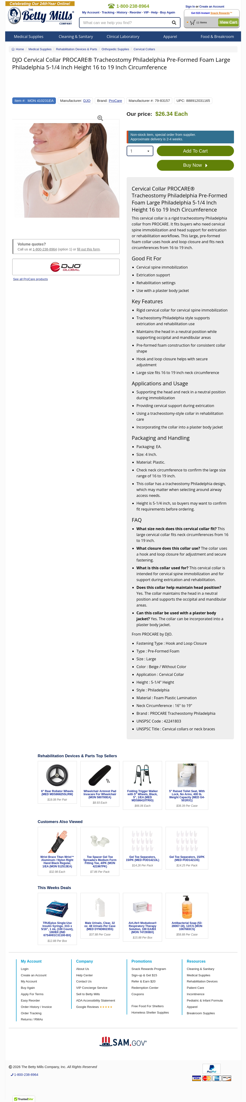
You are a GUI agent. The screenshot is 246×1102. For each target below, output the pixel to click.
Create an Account (211, 6)
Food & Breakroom (217, 36)
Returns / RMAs (32, 1019)
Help (154, 12)
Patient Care (195, 988)
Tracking (108, 12)
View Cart (228, 22)
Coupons (138, 994)
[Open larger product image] (66, 170)
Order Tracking (31, 1013)
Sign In (190, 6)
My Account (90, 12)
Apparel (170, 36)
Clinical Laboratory (123, 36)
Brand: (102, 101)
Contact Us (84, 981)
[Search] (174, 23)
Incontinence (195, 994)
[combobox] (140, 151)
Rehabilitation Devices (202, 981)
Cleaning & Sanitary (76, 36)
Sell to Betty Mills (88, 994)
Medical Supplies (28, 36)
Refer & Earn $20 (144, 981)
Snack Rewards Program (149, 969)
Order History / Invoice (36, 1007)
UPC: (180, 101)
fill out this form (88, 249)
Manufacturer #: (141, 101)
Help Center (84, 975)
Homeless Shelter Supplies (150, 1012)
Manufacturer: (71, 101)
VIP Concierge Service (91, 988)
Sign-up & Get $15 (144, 975)
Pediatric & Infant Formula (205, 1000)
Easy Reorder (30, 1000)
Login (25, 969)
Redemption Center (145, 988)
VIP (146, 12)
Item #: (20, 101)
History (122, 12)
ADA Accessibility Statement (95, 1000)
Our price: (139, 114)
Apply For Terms (32, 994)
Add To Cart (195, 151)
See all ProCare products (30, 279)
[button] (16, 170)
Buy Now (195, 165)
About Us (82, 969)
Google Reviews (87, 1007)
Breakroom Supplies (201, 1013)
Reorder (136, 12)
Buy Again (167, 12)
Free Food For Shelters (148, 1006)
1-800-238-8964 (45, 249)
